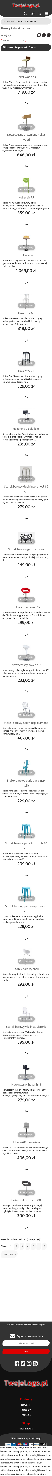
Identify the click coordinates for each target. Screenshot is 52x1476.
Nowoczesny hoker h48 (26, 1084)
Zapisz (25, 1351)
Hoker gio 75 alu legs (26, 428)
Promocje (26, 1415)
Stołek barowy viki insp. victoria (26, 1026)
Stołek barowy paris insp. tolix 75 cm (26, 909)
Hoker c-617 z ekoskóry (26, 1142)
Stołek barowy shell (26, 969)
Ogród (42, 1325)
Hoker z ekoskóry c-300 (26, 1200)
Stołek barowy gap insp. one (26, 549)
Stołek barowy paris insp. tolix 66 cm (26, 846)
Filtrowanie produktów (17, 47)
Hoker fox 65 (26, 313)
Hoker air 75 (26, 197)
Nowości (25, 1405)
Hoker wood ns (26, 77)
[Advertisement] (26, 1294)
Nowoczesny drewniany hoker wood (26, 137)
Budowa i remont (15, 1325)
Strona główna (8, 21)
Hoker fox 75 (26, 371)
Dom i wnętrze (31, 1325)
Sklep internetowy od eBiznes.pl (26, 1438)
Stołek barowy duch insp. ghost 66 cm (26, 489)
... (39, 1246)
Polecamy (26, 1410)
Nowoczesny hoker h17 (26, 665)
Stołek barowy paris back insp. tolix (26, 783)
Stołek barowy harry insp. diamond (26, 722)
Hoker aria (26, 255)
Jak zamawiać (26, 1429)
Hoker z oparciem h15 (26, 607)
